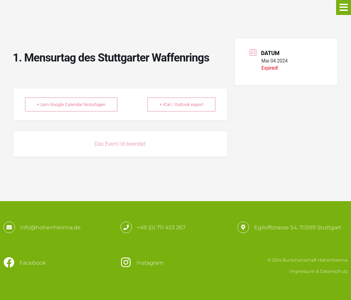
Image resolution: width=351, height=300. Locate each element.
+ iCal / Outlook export (181, 104)
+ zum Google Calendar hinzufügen (71, 104)
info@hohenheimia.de (50, 227)
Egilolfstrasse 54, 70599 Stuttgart (297, 227)
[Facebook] (8, 262)
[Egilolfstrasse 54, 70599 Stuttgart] (243, 227)
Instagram (150, 263)
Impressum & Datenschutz (319, 271)
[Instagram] (125, 262)
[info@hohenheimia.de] (9, 227)
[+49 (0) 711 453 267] (126, 227)
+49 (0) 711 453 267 (161, 227)
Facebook (32, 263)
